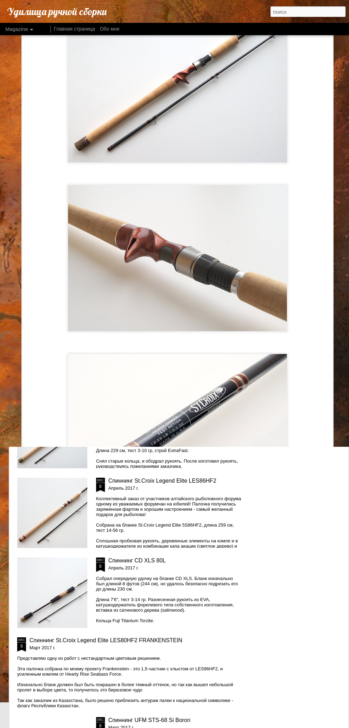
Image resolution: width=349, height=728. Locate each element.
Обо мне (110, 29)
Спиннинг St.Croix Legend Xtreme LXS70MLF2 (136, 268)
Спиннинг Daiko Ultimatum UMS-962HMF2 (50, 268)
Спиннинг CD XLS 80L (137, 560)
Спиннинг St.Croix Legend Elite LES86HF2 (162, 481)
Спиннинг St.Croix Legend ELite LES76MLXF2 (167, 401)
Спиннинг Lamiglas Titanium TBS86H (219, 265)
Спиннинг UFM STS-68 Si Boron (149, 720)
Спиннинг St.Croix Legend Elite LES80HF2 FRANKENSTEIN (105, 640)
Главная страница (74, 29)
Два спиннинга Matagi (136, 321)
